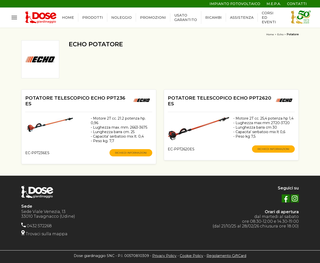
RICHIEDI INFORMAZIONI (131, 152)
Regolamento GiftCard (226, 255)
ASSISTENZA (242, 18)
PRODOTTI (92, 18)
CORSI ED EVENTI (269, 18)
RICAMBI (213, 18)
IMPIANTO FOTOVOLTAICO (235, 4)
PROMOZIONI (153, 18)
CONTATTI (297, 4)
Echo (280, 34)
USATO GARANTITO (185, 17)
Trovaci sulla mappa (44, 233)
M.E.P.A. (273, 4)
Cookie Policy (191, 255)
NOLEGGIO (121, 18)
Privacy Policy (164, 255)
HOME (68, 18)
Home (270, 34)
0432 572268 (36, 225)
